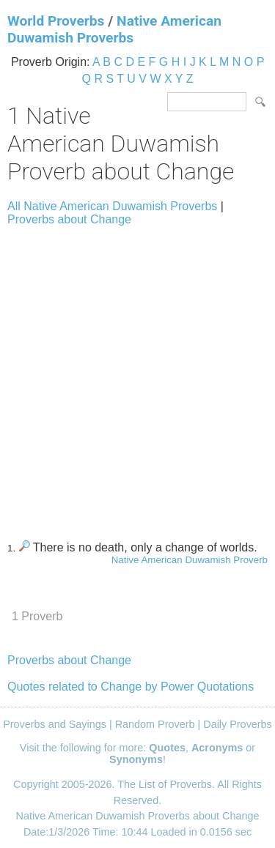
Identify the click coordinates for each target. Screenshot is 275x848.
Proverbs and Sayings (54, 724)
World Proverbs (55, 20)
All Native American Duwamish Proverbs (112, 206)
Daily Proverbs (237, 724)
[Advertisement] (137, 376)
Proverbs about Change (69, 219)
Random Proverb (155, 724)
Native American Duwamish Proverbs (114, 29)
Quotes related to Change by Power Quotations (130, 686)
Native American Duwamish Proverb (189, 559)
